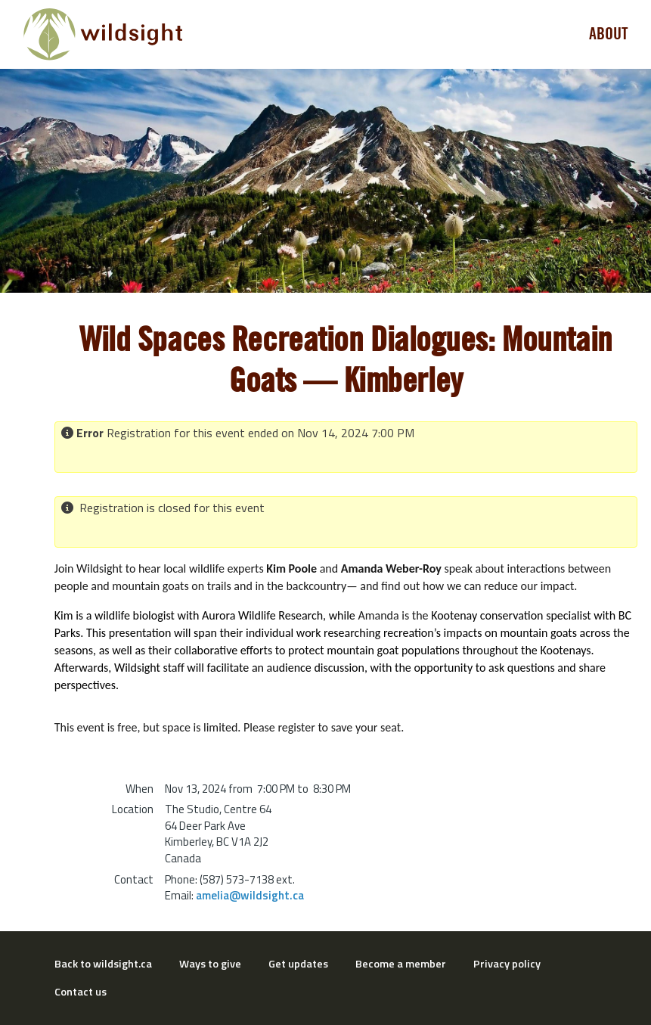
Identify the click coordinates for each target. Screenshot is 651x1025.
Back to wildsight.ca (103, 963)
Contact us (80, 991)
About (608, 34)
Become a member (400, 963)
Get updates (298, 963)
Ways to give (210, 963)
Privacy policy (507, 963)
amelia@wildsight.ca (250, 895)
